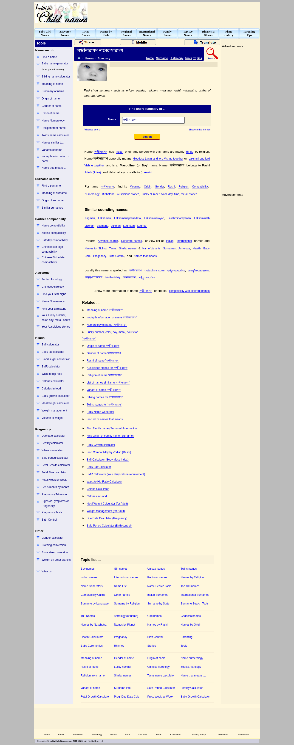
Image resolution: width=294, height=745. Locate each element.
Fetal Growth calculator (56, 465)
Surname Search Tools (195, 603)
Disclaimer (222, 734)
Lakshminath (202, 218)
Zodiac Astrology (52, 279)
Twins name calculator (55, 135)
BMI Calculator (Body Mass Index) (108, 459)
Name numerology (192, 658)
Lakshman (104, 218)
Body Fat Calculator (99, 467)
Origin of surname (52, 200)
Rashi (171, 186)
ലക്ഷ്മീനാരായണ (198, 270)
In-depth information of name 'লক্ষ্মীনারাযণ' (112, 317)
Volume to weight (52, 417)
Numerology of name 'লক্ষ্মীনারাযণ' (107, 324)
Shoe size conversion (55, 552)
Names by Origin (191, 624)
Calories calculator (53, 381)
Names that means (145, 256)
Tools (188, 58)
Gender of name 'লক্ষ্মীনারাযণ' (104, 353)
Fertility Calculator (192, 688)
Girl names (120, 568)
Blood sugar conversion (56, 359)
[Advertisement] (176, 13)
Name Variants (151, 248)
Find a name (49, 57)
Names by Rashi (157, 624)
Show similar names (199, 129)
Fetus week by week (54, 479)
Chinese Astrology (53, 286)
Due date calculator (53, 435)
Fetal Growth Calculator (95, 696)
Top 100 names (190, 586)
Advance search (92, 129)
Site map (142, 734)
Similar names (127, 248)
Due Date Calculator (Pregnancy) (107, 518)
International (184, 241)
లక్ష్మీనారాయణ (147, 277)
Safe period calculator (55, 457)
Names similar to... (53, 142)
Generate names (131, 241)
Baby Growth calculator (101, 445)
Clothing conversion (54, 545)
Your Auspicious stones (56, 326)
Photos (113, 734)
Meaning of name (52, 84)
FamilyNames (167, 33)
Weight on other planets (56, 559)
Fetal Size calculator (54, 472)
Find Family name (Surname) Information (112, 428)
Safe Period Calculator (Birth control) (109, 525)
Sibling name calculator (56, 76)
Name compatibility (53, 225)
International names (126, 577)
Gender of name (52, 106)
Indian (119, 151)
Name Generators (92, 586)
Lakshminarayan (154, 218)
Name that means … (193, 675)
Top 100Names (188, 33)
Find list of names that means (105, 419)
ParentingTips (249, 33)
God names (154, 616)
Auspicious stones (128, 194)
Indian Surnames (157, 594)
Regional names (157, 577)
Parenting (186, 637)
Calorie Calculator (98, 489)
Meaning (135, 186)
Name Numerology (53, 120)
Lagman (90, 218)
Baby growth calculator (55, 395)
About (158, 734)
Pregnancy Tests (52, 512)
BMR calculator (51, 366)
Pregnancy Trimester (54, 494)
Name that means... (54, 167)
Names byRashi (106, 33)
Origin (147, 186)
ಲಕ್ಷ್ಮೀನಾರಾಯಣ (176, 270)
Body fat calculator (53, 351)
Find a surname (51, 185)
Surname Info (122, 688)
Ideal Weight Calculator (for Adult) (107, 503)
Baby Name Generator (100, 412)
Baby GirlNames (45, 33)
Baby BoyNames (65, 33)
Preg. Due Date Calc (126, 696)
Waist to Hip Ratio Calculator (104, 481)
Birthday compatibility (55, 240)
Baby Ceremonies (92, 645)
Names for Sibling (96, 248)
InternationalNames (147, 33)
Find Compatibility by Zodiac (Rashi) (109, 452)
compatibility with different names (189, 290)
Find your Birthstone (54, 308)
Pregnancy (99, 256)
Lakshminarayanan (179, 218)
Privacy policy (199, 734)
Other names (122, 594)
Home (47, 734)
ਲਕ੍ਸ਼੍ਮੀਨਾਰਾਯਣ (93, 277)
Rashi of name (50, 113)
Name (150, 58)
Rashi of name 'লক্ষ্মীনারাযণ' (103, 360)
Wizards (46, 571)
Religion (183, 186)
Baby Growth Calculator (195, 696)
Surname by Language (95, 603)
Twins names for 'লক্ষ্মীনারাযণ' (104, 404)
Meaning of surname (54, 193)
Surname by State (158, 603)
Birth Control (49, 519)
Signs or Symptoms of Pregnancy (55, 503)
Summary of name (53, 91)
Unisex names (156, 568)
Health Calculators (92, 637)
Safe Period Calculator (161, 688)
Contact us (175, 734)
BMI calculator (50, 344)
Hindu (189, 151)
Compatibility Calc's (93, 594)
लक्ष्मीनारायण (129, 277)
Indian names (89, 577)
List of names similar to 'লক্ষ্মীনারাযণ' (108, 382)
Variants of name (52, 150)
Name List (120, 586)
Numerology (92, 194)
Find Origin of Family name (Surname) (110, 435)
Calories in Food (97, 496)
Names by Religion (192, 577)
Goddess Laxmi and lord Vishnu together (158, 158)
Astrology (176, 58)
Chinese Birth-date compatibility (53, 260)
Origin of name (51, 98)
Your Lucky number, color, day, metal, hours (56, 318)
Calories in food (51, 388)
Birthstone (108, 194)
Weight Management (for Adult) (106, 511)
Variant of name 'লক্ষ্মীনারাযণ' (104, 390)
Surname (162, 58)
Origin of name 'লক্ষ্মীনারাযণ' (103, 346)
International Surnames (195, 594)
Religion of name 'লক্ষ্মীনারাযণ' (104, 375)
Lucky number (122, 666)
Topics (197, 58)
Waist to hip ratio (52, 373)
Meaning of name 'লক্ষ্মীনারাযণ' (105, 310)
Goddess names (191, 616)
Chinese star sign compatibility (52, 249)
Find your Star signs (54, 294)
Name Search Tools (159, 586)
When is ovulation (52, 450)
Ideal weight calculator (55, 403)
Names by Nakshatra (94, 624)
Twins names (189, 568)
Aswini (148, 172)
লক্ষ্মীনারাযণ (100, 151)
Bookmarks (243, 734)
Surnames (169, 248)
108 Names (88, 616)
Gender (159, 186)
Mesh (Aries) (93, 172)
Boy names (88, 568)
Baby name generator (55, 63)
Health (197, 248)
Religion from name (53, 128)
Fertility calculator (52, 443)
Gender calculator (52, 537)
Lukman (116, 225)
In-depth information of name (55, 159)
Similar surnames (52, 207)
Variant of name (90, 688)
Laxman (89, 225)
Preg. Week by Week (160, 696)
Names (89, 58)
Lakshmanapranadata (127, 218)
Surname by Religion (127, 603)
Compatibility (200, 186)
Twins (112, 248)
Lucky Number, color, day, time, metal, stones (169, 194)
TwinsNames (86, 33)
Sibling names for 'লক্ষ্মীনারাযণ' (105, 397)
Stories (151, 645)
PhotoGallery (228, 33)
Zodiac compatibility (54, 233)
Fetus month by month (55, 487)
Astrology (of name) (126, 616)
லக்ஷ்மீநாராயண (154, 270)
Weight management (54, 410)
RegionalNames (126, 33)
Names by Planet (124, 624)
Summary (104, 58)
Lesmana (102, 225)
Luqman (142, 225)
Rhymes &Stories (208, 33)
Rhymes (119, 645)
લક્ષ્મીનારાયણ (112, 277)
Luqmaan (129, 225)
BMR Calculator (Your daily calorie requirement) (116, 474)
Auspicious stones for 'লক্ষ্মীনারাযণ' (107, 368)
